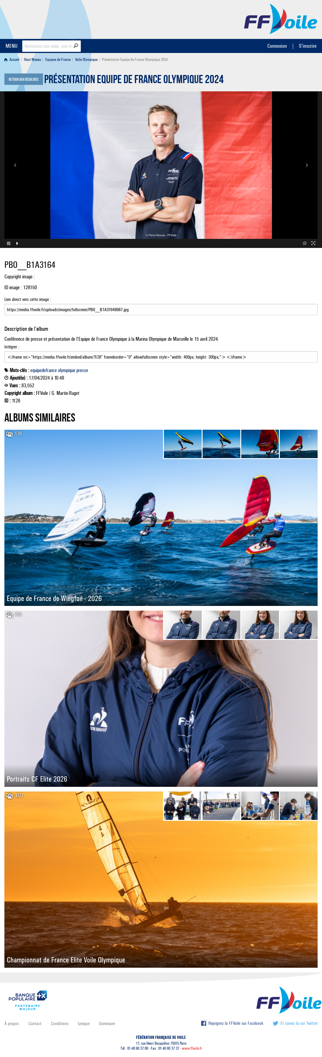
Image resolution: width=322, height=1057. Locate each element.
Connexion (277, 45)
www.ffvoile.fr (192, 1048)
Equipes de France (58, 59)
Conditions (59, 1023)
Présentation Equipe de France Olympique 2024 (134, 81)
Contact (35, 1023)
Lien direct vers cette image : (161, 306)
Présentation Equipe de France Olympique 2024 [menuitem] (135, 59)
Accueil (11, 59)
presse (82, 370)
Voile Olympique (86, 59)
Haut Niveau (32, 59)
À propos (11, 1023)
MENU (12, 45)
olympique (66, 370)
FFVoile (281, 18)
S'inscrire (307, 45)
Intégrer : (161, 353)
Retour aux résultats (23, 80)
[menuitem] (13, 59)
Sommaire (107, 1023)
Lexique (84, 1023)
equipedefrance (43, 370)
